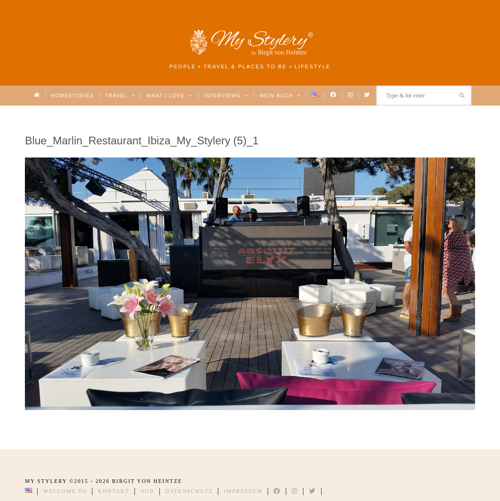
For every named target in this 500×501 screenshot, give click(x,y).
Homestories (72, 95)
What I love (169, 95)
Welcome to (65, 491)
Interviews (226, 95)
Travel (120, 95)
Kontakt (114, 491)
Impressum (243, 491)
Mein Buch (280, 95)
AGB (147, 491)
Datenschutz (189, 491)
